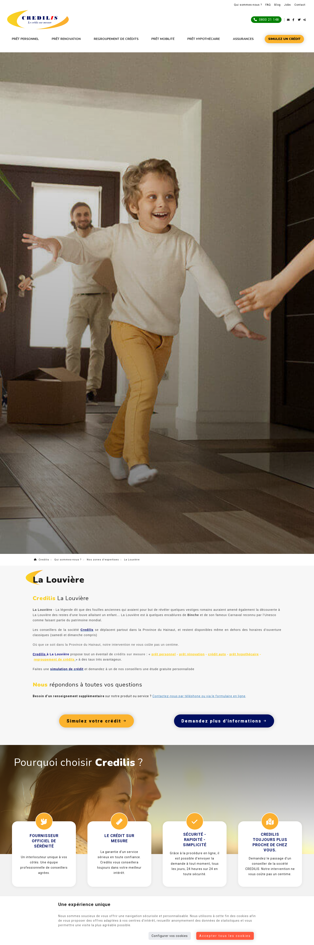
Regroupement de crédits (116, 39)
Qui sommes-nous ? (248, 4)
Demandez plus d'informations (224, 742)
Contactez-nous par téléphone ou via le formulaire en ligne (199, 718)
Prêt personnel (25, 39)
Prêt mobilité (162, 39)
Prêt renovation (66, 39)
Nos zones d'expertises (103, 581)
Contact (299, 4)
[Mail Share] (289, 19)
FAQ (268, 4)
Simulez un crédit (284, 39)
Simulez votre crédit (96, 742)
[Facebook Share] (295, 19)
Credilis (41, 581)
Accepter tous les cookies (225, 936)
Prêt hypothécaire (203, 39)
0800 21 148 (266, 19)
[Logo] (38, 20)
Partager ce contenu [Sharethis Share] (306, 19)
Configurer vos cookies (170, 936)
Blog (277, 4)
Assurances (243, 39)
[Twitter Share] (300, 19)
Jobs (287, 4)
